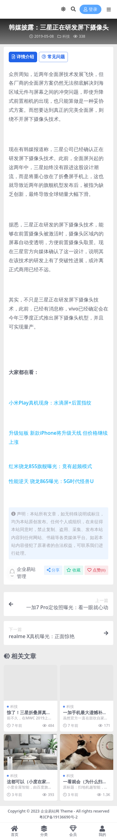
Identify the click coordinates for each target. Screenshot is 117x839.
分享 (53, 570)
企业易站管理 (22, 572)
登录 (90, 9)
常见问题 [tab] (53, 56)
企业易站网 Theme (57, 811)
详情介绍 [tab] (23, 56)
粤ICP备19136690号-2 (58, 817)
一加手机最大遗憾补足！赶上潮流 (82, 715)
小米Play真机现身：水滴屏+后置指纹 (50, 402)
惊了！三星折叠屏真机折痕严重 (29, 715)
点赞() (96, 570)
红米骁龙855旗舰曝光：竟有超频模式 (50, 466)
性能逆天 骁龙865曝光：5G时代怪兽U (51, 481)
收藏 (73, 570)
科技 (66, 36)
